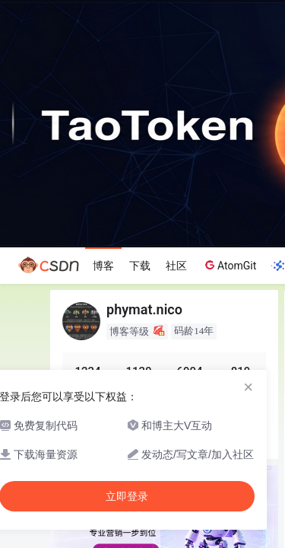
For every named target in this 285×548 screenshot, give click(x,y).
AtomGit (229, 265)
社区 (176, 266)
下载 (139, 266)
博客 (103, 266)
